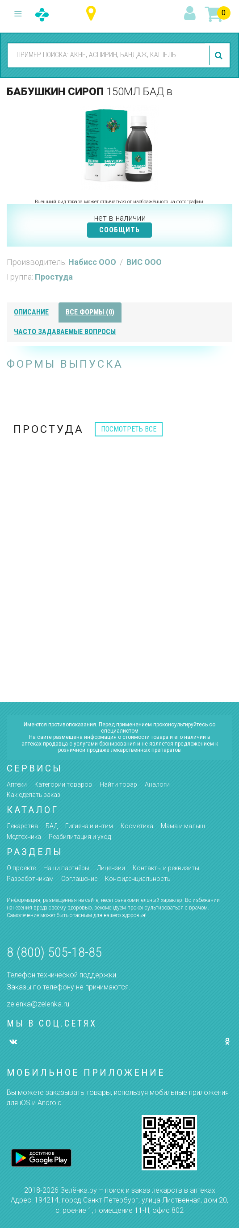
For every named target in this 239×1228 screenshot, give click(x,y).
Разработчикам (30, 878)
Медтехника (24, 836)
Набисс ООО (93, 262)
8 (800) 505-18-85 (54, 952)
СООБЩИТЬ (119, 230)
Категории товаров (63, 784)
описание (31, 312)
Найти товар (118, 784)
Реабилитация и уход (80, 836)
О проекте (21, 868)
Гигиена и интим (89, 826)
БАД (52, 826)
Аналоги (157, 784)
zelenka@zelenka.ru (38, 1004)
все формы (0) (90, 312)
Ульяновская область (93, 13)
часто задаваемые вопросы (65, 331)
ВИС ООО (144, 262)
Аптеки (17, 784)
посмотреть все (128, 429)
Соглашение (79, 878)
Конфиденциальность (138, 878)
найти (220, 55)
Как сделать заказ (33, 794)
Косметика (137, 826)
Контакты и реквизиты (166, 868)
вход (191, 14)
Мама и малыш (183, 826)
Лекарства (22, 826)
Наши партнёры (66, 868)
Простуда (54, 276)
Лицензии (111, 868)
